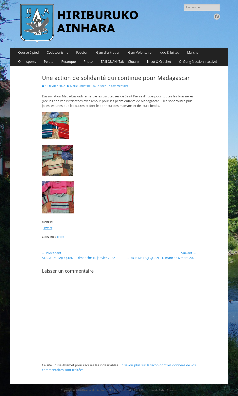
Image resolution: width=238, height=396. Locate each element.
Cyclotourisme (57, 52)
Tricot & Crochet (159, 61)
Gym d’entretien (108, 52)
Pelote (48, 61)
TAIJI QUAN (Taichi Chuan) (120, 61)
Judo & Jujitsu (169, 52)
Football (82, 52)
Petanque (68, 61)
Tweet (48, 227)
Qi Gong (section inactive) (198, 61)
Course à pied (28, 52)
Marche (192, 52)
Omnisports (27, 61)
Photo (88, 61)
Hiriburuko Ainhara (94, 390)
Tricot (60, 237)
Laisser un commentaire (113, 86)
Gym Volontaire (140, 52)
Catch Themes (168, 390)
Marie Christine (80, 86)
